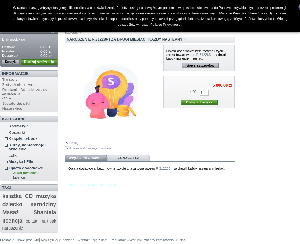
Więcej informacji (86, 158)
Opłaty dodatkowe (26, 168)
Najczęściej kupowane (57, 240)
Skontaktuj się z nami (92, 240)
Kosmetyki (19, 126)
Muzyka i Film (22, 161)
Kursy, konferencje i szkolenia (27, 147)
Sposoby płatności (16, 103)
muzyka (46, 196)
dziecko (12, 204)
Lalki (13, 155)
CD (29, 196)
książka (12, 196)
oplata (31, 221)
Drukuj (73, 143)
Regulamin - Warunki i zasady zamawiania (142, 240)
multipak (48, 221)
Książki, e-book (23, 138)
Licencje (19, 177)
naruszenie (12, 228)
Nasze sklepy (12, 108)
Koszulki (17, 132)
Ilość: (193, 92)
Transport (9, 79)
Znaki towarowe (26, 173)
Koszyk (10, 62)
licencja (12, 221)
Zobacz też (128, 158)
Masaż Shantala (29, 212)
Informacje (15, 73)
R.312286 (203, 54)
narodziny (43, 204)
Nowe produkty (27, 240)
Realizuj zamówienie (39, 62)
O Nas (7, 98)
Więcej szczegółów (200, 65)
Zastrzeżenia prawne (18, 85)
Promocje (7, 240)
